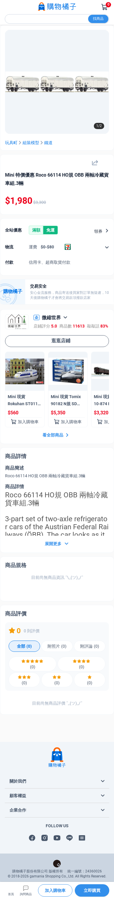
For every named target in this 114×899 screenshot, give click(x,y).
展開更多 (57, 544)
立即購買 (92, 890)
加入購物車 (25, 422)
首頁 (11, 890)
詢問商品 (26, 890)
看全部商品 (56, 435)
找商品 (98, 19)
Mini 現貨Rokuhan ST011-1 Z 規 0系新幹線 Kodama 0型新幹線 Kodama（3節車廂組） (25, 401)
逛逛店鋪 (57, 341)
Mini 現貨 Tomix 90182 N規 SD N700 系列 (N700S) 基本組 (66, 401)
